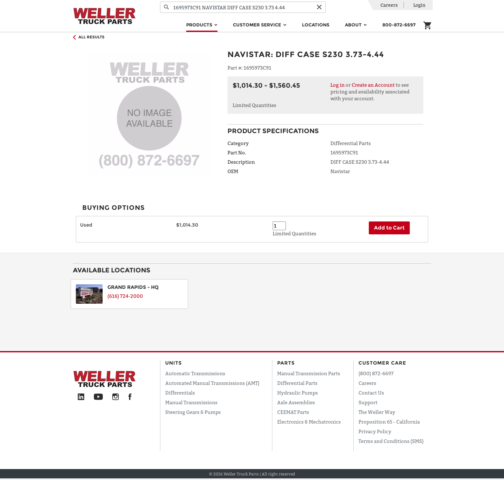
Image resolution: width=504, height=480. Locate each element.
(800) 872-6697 (376, 373)
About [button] (354, 25)
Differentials (180, 393)
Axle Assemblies (296, 402)
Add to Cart (389, 228)
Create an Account (373, 85)
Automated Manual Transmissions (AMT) (212, 383)
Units (173, 363)
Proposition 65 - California (389, 422)
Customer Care (382, 363)
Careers (389, 5)
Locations (315, 25)
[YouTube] (98, 397)
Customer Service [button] (257, 25)
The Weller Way (376, 412)
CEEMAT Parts (293, 412)
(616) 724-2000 (125, 296)
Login (419, 5)
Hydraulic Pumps (297, 393)
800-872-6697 (399, 25)
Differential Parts (297, 383)
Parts (286, 363)
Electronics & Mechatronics (309, 422)
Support (368, 402)
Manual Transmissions (191, 402)
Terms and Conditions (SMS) (391, 441)
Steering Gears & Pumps (193, 412)
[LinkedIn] (81, 397)
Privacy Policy (374, 431)
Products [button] (200, 25)
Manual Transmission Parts (308, 373)
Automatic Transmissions (195, 373)
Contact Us (371, 393)
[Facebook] (129, 397)
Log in (337, 85)
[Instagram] (115, 397)
